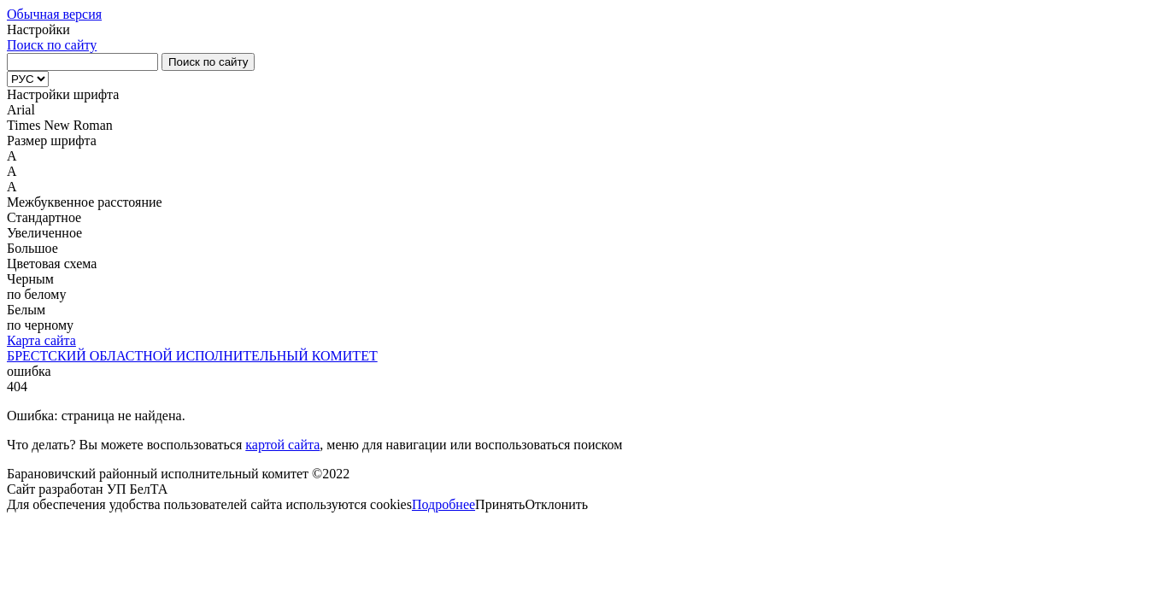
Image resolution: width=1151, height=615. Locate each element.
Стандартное (44, 217)
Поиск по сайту (52, 45)
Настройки (38, 29)
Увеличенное (44, 233)
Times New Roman (60, 125)
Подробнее (443, 504)
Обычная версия (54, 14)
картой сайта (282, 444)
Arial (21, 109)
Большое (32, 248)
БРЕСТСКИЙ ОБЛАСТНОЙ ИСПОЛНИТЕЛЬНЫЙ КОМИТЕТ (192, 355)
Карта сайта (41, 340)
